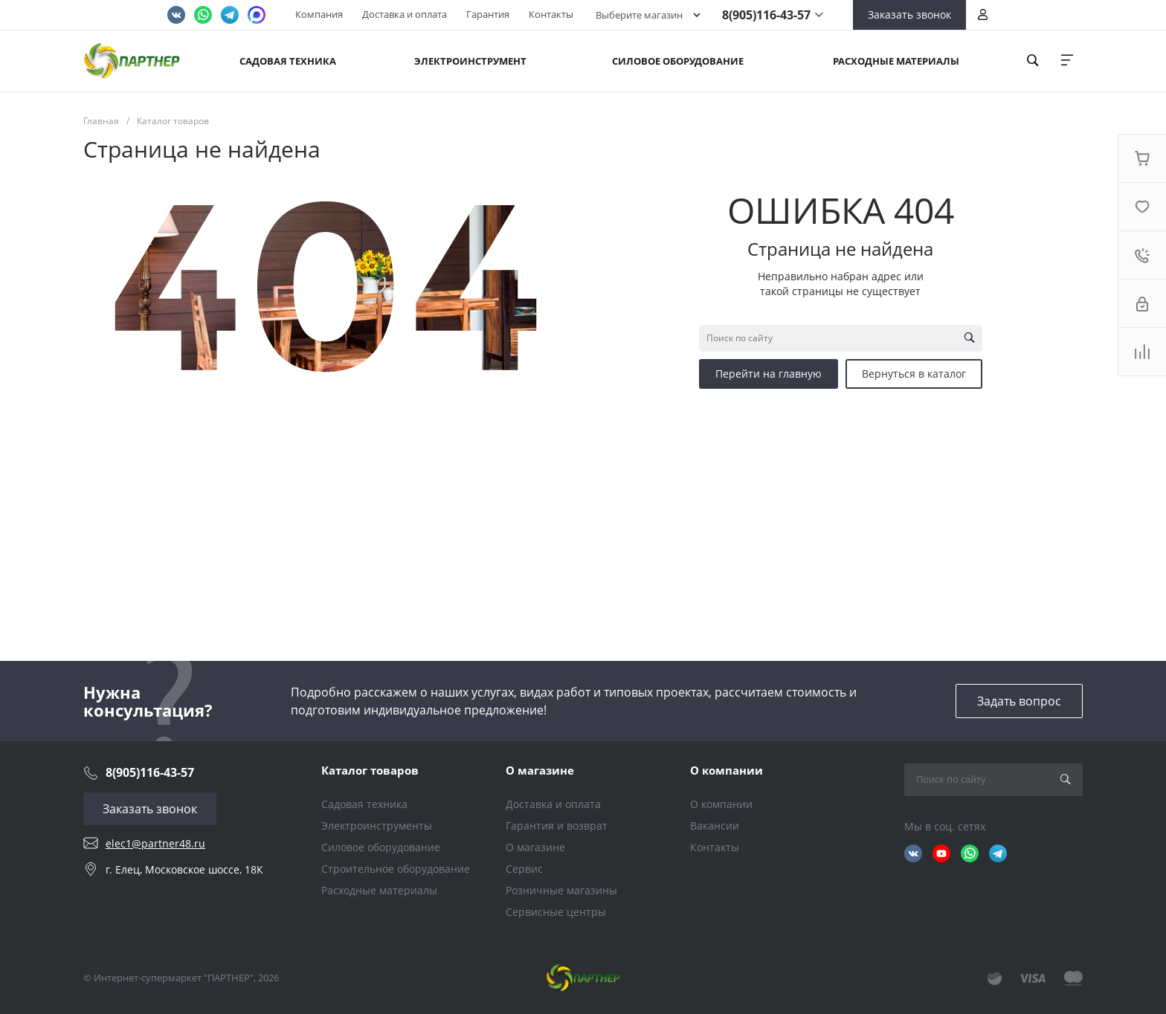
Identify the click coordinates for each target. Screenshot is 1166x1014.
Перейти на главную (768, 373)
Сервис (524, 869)
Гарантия (487, 14)
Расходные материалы (379, 890)
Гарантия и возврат (557, 825)
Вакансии (714, 825)
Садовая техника (364, 804)
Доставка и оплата (404, 14)
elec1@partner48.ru (155, 843)
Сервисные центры (556, 912)
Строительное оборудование (395, 869)
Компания (319, 14)
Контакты (551, 14)
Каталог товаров (370, 770)
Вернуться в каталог (914, 373)
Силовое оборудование (380, 847)
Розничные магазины (561, 890)
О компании (726, 770)
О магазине (540, 770)
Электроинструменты (376, 825)
